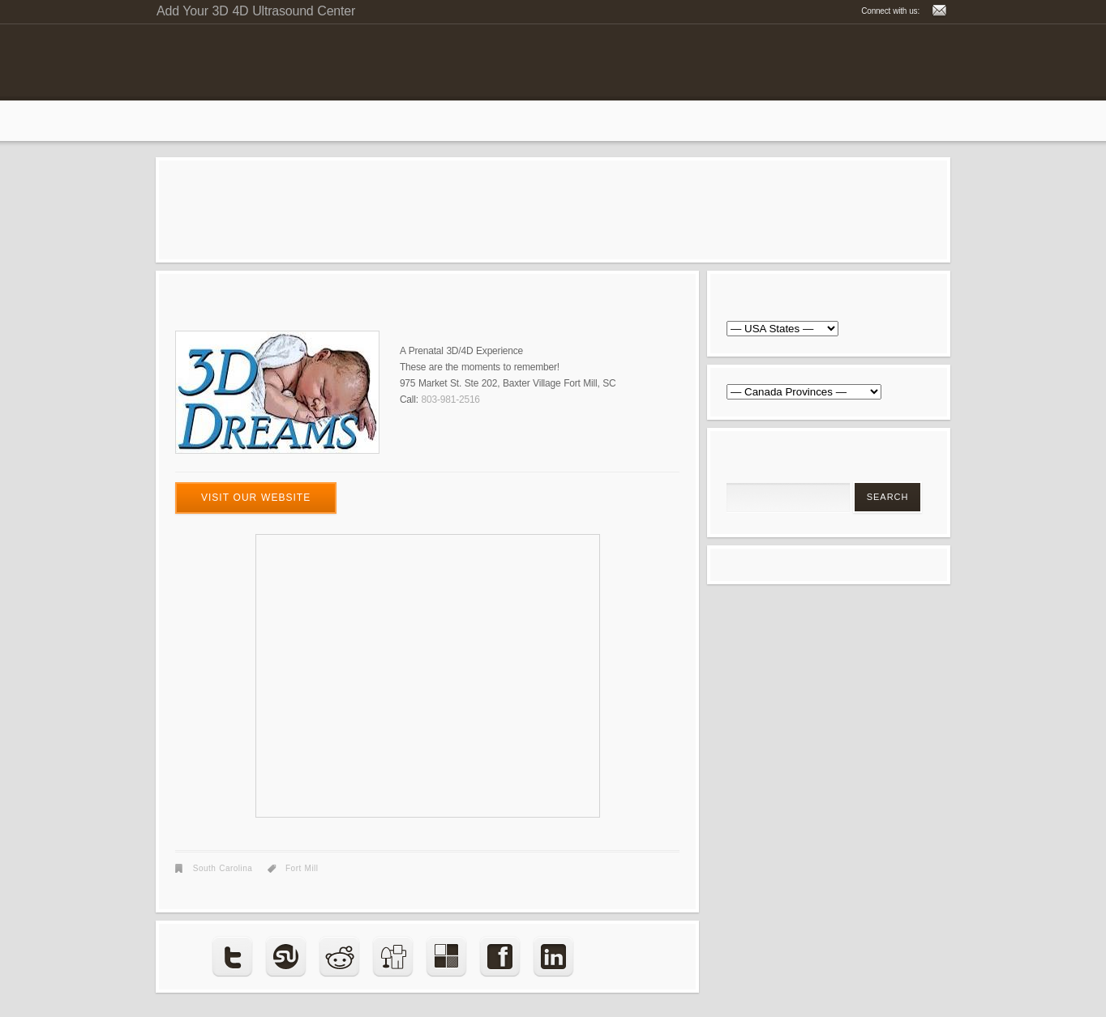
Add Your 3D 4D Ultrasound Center (255, 11)
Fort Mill (302, 868)
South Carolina (223, 868)
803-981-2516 (451, 399)
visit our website (256, 497)
